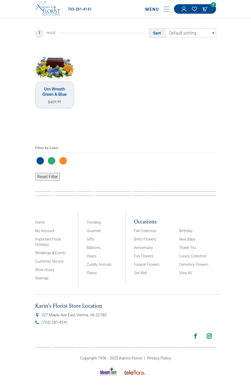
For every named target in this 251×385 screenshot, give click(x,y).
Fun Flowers (144, 256)
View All (185, 273)
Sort (157, 33)
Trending (94, 222)
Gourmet (94, 231)
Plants (92, 273)
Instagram (209, 336)
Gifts (90, 239)
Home (40, 222)
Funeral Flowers (147, 264)
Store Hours (44, 270)
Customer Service (49, 261)
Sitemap (42, 278)
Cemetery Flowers (193, 264)
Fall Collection (145, 231)
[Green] (53, 160)
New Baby (187, 239)
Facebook (195, 336)
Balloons (94, 248)
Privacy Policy (159, 358)
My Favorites (195, 11)
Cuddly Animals (99, 264)
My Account (184, 11)
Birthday (186, 231)
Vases (91, 256)
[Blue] (42, 160)
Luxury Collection (193, 256)
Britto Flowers (145, 239)
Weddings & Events (50, 253)
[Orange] (64, 160)
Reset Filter (47, 176)
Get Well (140, 273)
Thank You (187, 248)
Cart (205, 9)
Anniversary (143, 248)
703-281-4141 (80, 9)
